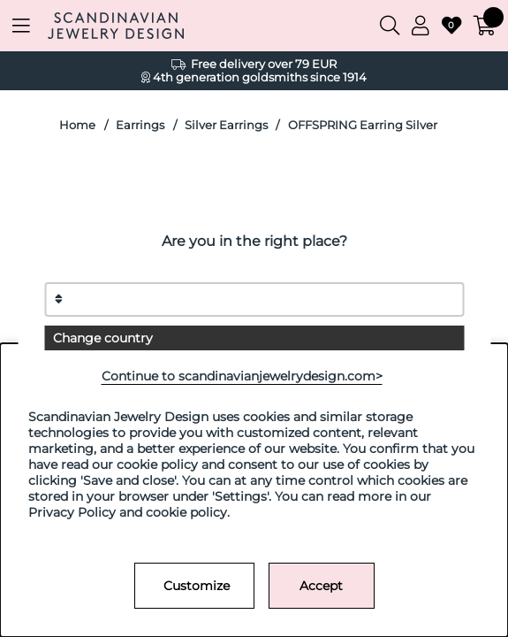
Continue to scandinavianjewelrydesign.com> (242, 376)
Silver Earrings (226, 125)
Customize (196, 586)
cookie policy (186, 512)
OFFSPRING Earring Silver (362, 125)
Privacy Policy (72, 512)
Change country (103, 338)
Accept (321, 586)
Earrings (140, 125)
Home (77, 125)
